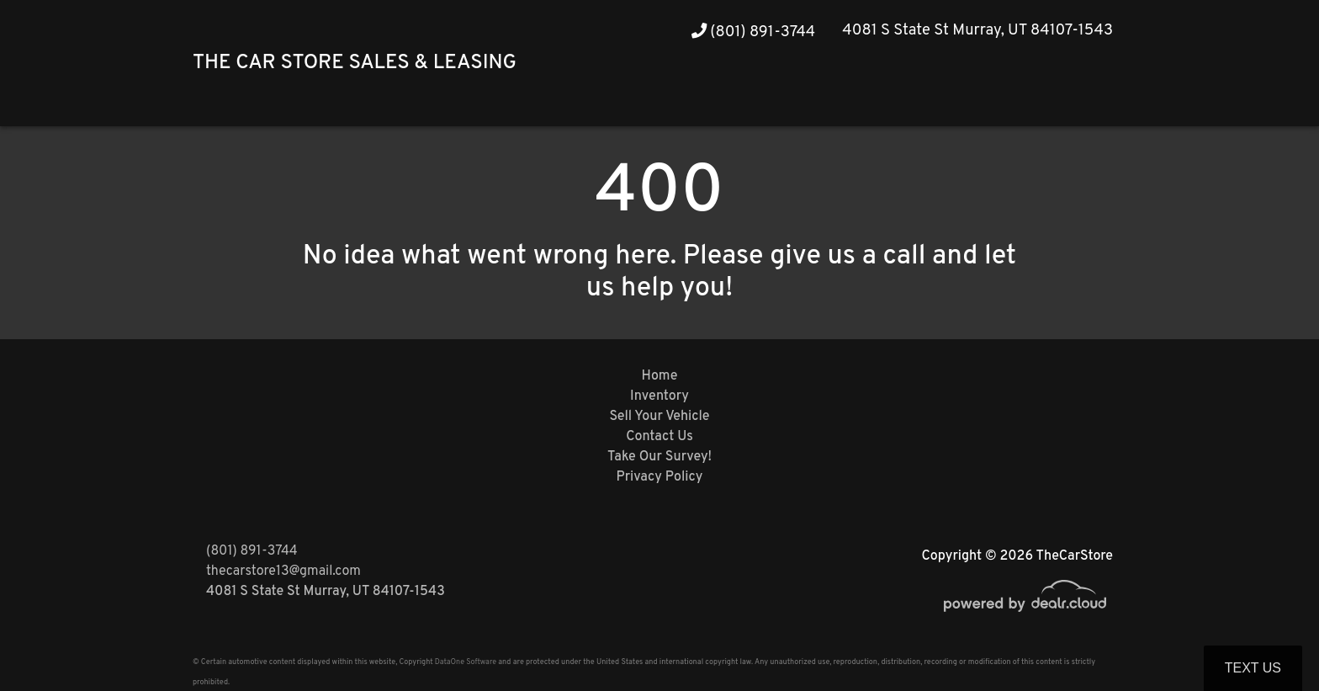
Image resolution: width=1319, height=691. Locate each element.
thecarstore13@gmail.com (283, 571)
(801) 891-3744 (753, 32)
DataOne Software (465, 662)
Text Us (1253, 668)
